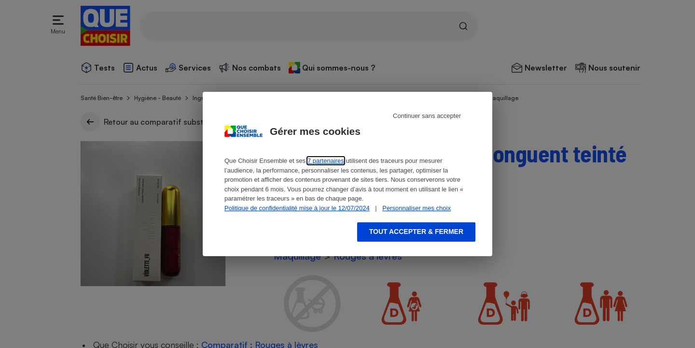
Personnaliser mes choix (416, 208)
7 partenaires (325, 160)
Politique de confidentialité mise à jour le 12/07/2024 (297, 208)
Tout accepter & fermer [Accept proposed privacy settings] (416, 231)
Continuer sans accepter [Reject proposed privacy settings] (427, 115)
